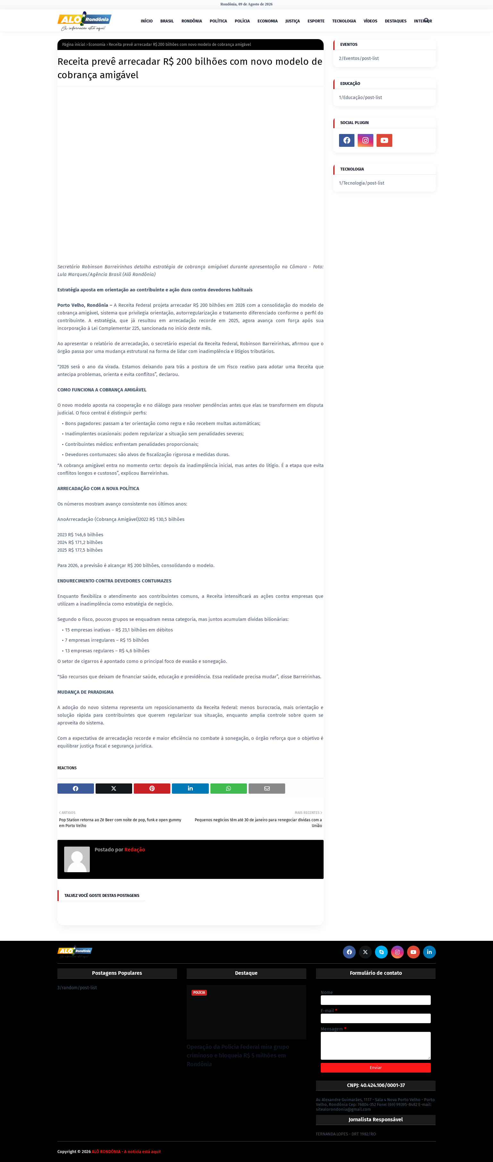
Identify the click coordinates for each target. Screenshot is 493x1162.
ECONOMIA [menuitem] (268, 21)
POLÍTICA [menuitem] (218, 21)
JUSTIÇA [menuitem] (292, 21)
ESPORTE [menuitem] (316, 21)
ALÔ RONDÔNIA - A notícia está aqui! (126, 1151)
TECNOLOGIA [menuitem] (344, 21)
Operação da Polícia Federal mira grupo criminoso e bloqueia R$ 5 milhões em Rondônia (238, 1055)
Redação (134, 850)
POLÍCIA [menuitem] (242, 21)
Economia (97, 44)
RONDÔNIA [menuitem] (192, 21)
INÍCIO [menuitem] (147, 21)
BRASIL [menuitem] (167, 21)
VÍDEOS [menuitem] (370, 21)
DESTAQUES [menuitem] (395, 21)
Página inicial (73, 44)
